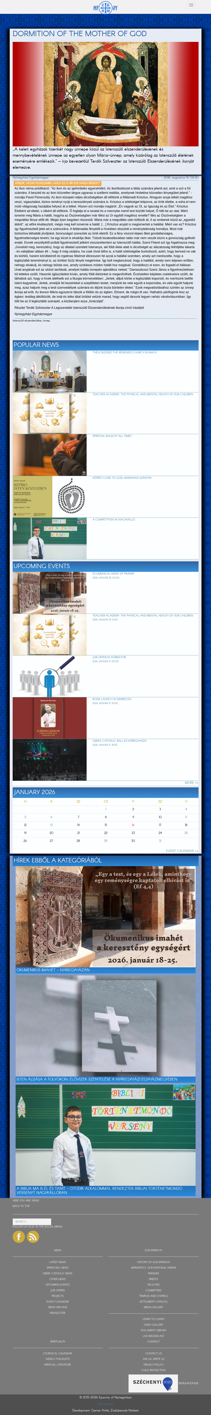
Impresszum (105, 1404)
